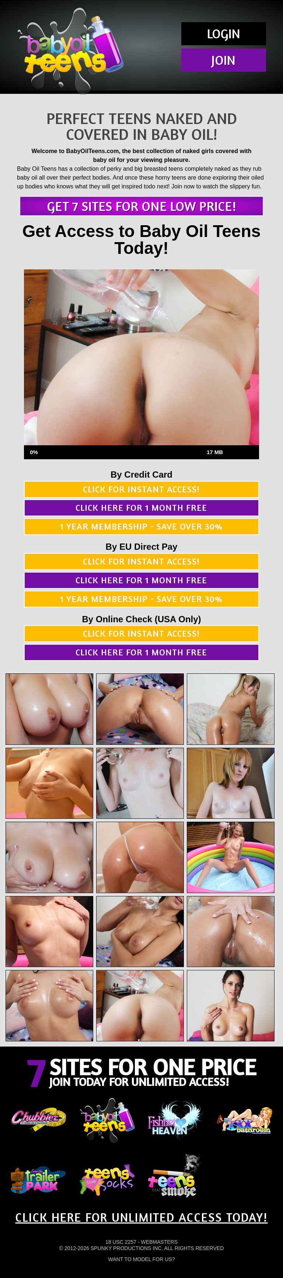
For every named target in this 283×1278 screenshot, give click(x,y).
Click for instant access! (141, 489)
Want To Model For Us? (141, 1259)
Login (223, 33)
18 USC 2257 (120, 1242)
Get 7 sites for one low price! (141, 206)
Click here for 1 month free (141, 507)
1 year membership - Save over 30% (141, 526)
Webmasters (159, 1242)
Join (223, 60)
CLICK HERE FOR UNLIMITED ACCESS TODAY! (141, 1217)
